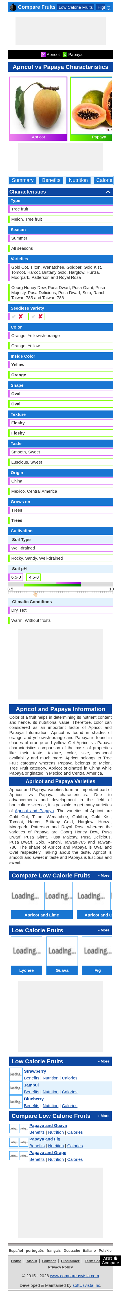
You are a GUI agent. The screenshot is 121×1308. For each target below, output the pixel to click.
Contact (49, 1261)
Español (16, 1250)
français (54, 1250)
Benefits (51, 180)
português (35, 1250)
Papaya (99, 136)
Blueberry (34, 1098)
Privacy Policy (60, 1267)
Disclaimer (70, 1261)
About (32, 1261)
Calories (105, 180)
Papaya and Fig (44, 1139)
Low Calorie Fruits (76, 7)
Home (16, 1261)
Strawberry (35, 1071)
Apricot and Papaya (34, 810)
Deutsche (72, 1250)
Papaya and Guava (48, 1125)
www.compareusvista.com (74, 1275)
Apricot (38, 136)
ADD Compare (110, 1260)
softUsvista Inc (86, 1285)
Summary (23, 180)
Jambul (31, 1085)
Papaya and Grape (47, 1152)
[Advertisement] (61, 31)
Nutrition (78, 180)
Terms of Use (96, 1261)
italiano (89, 1250)
